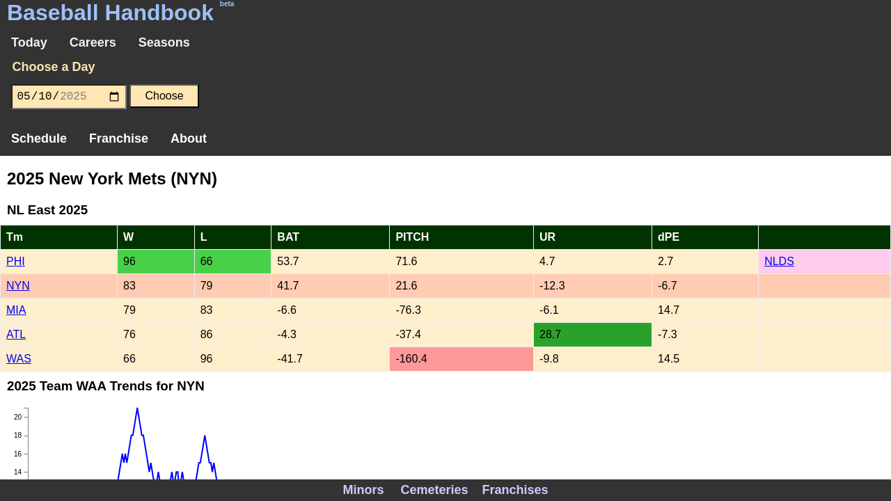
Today (29, 42)
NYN (18, 286)
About (189, 138)
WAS (18, 359)
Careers (93, 42)
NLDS (779, 261)
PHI (15, 261)
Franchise (118, 138)
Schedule (39, 138)
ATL (16, 334)
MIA (16, 310)
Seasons (164, 42)
